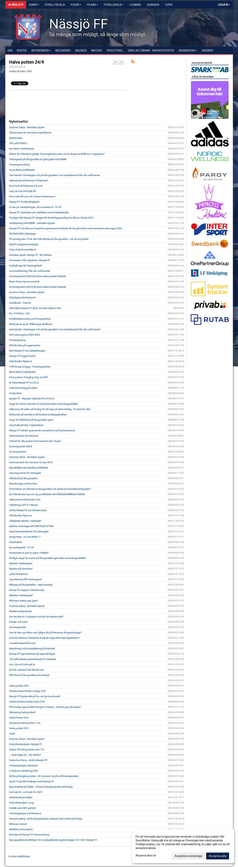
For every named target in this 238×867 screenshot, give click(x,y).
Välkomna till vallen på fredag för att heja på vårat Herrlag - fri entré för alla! (49, 409)
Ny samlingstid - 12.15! (21, 547)
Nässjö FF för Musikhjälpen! (24, 201)
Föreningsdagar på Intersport (25, 813)
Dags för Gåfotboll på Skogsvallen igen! (31, 419)
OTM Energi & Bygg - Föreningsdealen (29, 366)
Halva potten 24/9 (26, 62)
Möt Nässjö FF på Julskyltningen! (27, 350)
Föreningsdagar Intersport (23, 765)
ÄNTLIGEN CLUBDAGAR (22, 372)
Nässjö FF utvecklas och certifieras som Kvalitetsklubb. (39, 212)
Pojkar (92, 4)
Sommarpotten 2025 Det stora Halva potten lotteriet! (37, 276)
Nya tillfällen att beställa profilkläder (28, 467)
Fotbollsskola (114, 4)
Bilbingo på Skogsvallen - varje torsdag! (31, 584)
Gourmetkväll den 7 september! (26, 425)
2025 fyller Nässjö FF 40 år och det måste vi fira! (35, 308)
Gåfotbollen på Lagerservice (24, 345)
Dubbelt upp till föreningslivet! (25, 265)
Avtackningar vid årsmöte (23, 483)
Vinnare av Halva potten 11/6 (24, 723)
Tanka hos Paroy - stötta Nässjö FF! (28, 760)
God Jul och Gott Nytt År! (22, 191)
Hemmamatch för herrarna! (23, 435)
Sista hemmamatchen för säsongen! (29, 531)
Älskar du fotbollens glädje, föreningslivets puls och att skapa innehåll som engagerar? (57, 154)
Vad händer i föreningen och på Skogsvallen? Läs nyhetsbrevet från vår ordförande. (54, 175)
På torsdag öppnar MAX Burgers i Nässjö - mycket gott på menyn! (45, 707)
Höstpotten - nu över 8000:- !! (24, 536)
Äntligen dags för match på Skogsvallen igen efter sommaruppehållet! (47, 558)
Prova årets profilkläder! (22, 169)
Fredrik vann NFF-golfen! (22, 808)
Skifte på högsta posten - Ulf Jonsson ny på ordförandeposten (43, 776)
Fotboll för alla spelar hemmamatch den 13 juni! (35, 441)
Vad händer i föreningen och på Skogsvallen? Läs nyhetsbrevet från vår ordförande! (54, 329)
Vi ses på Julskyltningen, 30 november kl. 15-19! (35, 207)
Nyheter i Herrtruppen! (21, 595)
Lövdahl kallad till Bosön (22, 643)
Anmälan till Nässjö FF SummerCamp (29, 834)
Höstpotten (15, 393)
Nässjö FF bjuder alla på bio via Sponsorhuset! (34, 696)
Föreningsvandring (19, 164)
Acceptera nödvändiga (188, 856)
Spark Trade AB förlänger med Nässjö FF (31, 781)
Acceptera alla (217, 856)
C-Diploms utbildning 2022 (23, 770)
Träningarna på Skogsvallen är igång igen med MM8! (37, 159)
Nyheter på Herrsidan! (21, 568)
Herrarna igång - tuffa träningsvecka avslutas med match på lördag (45, 818)
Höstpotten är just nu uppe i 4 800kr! (29, 552)
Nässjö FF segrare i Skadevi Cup (26, 590)
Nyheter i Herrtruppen (20, 563)
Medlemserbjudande (20, 611)
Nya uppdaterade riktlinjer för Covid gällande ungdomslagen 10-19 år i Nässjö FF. (53, 840)
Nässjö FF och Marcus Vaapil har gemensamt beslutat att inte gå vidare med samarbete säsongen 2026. (66, 228)
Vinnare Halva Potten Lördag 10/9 (27, 691)
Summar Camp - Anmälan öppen (27, 738)
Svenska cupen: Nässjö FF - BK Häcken (30, 255)
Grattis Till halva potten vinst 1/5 (26, 749)
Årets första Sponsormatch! (24, 281)
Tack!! (12, 733)
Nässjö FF (15, 4)
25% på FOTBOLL (18, 143)
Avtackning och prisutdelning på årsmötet (32, 648)
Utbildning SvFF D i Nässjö (23, 504)
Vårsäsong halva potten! (22, 712)
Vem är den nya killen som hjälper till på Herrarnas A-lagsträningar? (45, 632)
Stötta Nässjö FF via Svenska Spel (27, 510)
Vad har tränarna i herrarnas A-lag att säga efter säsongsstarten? (44, 637)
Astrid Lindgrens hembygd (23, 244)
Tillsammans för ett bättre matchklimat (30, 132)
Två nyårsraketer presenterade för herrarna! (32, 659)
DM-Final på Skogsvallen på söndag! (29, 675)
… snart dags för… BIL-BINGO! (25, 754)
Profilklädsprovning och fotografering (29, 318)
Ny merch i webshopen (21, 148)
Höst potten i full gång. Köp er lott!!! (28, 377)
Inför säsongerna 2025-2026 (24, 334)
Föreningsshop (17, 340)
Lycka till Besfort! (18, 574)
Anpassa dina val (146, 855)
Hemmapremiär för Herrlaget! (25, 473)
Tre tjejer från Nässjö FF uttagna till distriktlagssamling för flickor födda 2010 (51, 217)
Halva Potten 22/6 (18, 717)
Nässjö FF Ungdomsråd (22, 356)
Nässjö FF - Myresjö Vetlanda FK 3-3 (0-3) (31, 398)
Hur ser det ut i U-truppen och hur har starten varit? (36, 616)
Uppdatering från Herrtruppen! (25, 579)
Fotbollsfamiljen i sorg (21, 802)
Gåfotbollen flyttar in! (20, 361)
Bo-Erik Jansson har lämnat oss (26, 669)
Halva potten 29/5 (18, 728)
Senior (34, 4)
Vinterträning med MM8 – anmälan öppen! (32, 223)
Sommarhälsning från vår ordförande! (29, 271)
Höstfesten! (15, 542)
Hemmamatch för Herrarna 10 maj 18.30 (30, 462)
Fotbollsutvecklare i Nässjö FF (25, 744)
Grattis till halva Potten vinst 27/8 (26, 701)
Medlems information (21, 829)
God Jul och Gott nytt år (22, 664)
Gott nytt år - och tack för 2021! (26, 792)
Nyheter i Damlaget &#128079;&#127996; (31, 526)
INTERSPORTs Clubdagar (22, 233)
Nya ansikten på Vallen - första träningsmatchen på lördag (40, 786)
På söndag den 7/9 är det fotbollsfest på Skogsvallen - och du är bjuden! (49, 239)
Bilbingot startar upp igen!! (23, 600)
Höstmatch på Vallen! (20, 797)
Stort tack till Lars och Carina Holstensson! (32, 196)
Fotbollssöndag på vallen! (23, 387)
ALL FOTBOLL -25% (19, 313)
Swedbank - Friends (20, 302)
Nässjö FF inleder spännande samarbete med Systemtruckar (42, 430)
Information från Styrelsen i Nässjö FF (29, 260)
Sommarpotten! (17, 451)
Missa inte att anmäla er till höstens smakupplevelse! (38, 414)
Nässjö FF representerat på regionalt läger (32, 653)
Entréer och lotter (18, 621)
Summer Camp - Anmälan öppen (27, 127)
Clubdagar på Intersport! (22, 297)
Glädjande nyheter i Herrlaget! (25, 520)
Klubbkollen (15, 138)
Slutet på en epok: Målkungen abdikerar (31, 324)
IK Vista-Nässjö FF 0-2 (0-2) (24, 382)
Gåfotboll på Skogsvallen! (23, 478)
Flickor (76, 4)
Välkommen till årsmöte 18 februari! (28, 180)
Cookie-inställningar (19, 856)
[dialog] (183, 846)
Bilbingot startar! (18, 824)
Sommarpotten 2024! (20, 446)
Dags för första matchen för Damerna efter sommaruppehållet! (43, 403)
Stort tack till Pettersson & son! (26, 185)
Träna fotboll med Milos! (22, 249)
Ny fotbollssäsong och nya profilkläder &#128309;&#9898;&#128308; (47, 494)
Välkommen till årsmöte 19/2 (24, 499)
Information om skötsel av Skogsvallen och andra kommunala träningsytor (49, 489)
